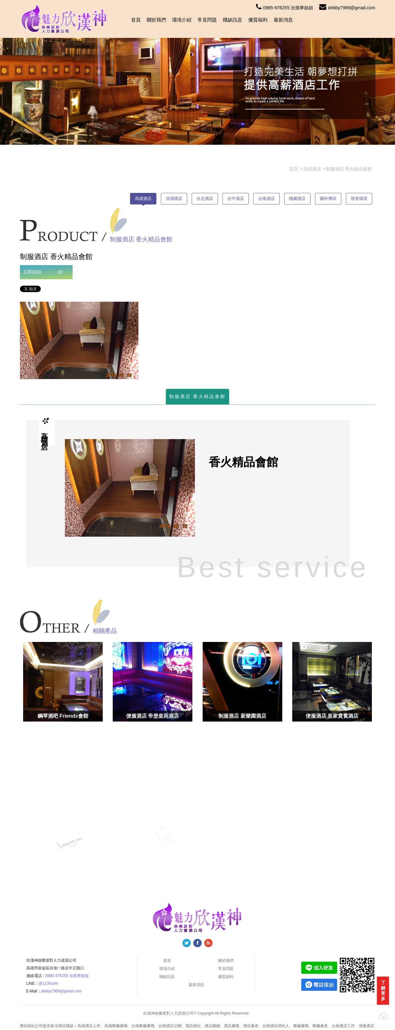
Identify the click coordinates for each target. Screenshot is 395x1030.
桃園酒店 (297, 198)
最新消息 (283, 19)
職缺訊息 (232, 19)
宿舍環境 (359, 198)
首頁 (136, 19)
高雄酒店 (143, 198)
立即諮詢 (43, 271)
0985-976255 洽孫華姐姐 (284, 7)
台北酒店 (205, 198)
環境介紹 (181, 19)
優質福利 (258, 19)
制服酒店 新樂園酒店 (242, 716)
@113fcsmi (48, 983)
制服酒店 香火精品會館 (197, 396)
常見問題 (207, 19)
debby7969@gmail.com (347, 7)
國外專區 (328, 198)
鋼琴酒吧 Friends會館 (63, 716)
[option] (79, 340)
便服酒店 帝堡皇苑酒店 (152, 716)
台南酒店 (266, 198)
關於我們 (156, 19)
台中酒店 (235, 198)
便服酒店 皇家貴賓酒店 (332, 716)
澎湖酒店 (174, 198)
